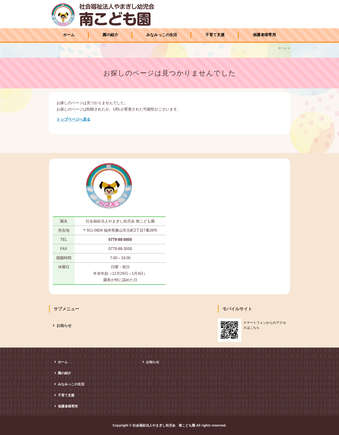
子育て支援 (215, 35)
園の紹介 (110, 35)
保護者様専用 (264, 35)
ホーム (69, 35)
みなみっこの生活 (161, 35)
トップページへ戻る (73, 119)
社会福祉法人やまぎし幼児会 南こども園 (116, 15)
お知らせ (64, 326)
